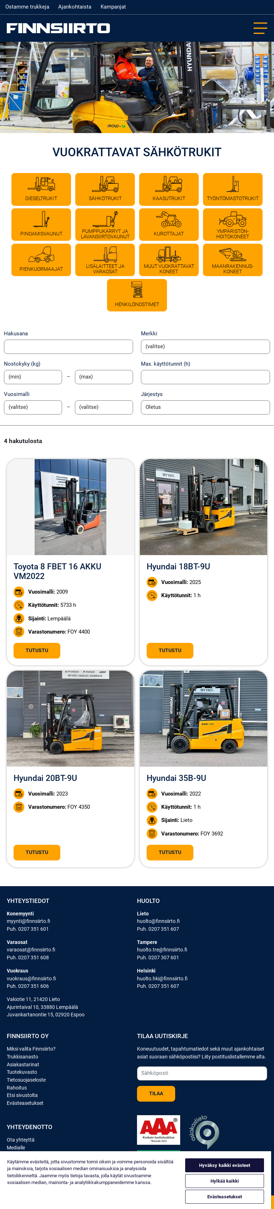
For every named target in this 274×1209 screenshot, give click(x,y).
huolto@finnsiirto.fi (158, 921)
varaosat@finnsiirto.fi (31, 950)
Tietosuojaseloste (26, 1080)
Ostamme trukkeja (27, 7)
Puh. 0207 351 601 (28, 929)
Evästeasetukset (25, 1103)
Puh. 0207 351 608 (28, 958)
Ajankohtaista (74, 7)
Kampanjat (113, 7)
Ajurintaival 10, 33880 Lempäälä (42, 1007)
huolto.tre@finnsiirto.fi (162, 950)
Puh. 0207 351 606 (28, 986)
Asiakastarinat (23, 1065)
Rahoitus (17, 1088)
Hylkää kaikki (224, 1181)
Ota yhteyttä (21, 1140)
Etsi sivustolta (22, 1095)
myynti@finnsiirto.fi (28, 921)
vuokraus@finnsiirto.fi (31, 979)
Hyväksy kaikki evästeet (224, 1165)
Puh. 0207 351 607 (158, 929)
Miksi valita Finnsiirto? (31, 1049)
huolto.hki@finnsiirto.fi (162, 979)
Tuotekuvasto (22, 1072)
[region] (135, 1180)
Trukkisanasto (22, 1057)
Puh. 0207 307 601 (158, 958)
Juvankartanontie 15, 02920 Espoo (46, 1015)
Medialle (16, 1148)
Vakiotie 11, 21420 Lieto (33, 999)
